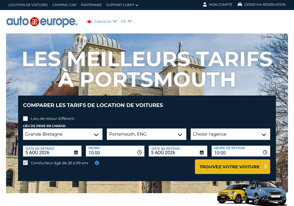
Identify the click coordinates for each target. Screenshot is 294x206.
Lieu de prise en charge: (44, 122)
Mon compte (217, 5)
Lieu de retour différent (52, 114)
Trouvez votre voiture (230, 162)
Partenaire (91, 5)
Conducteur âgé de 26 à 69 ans (59, 158)
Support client (122, 5)
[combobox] (115, 147)
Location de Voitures (28, 5)
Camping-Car (64, 5)
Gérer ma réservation (262, 5)
